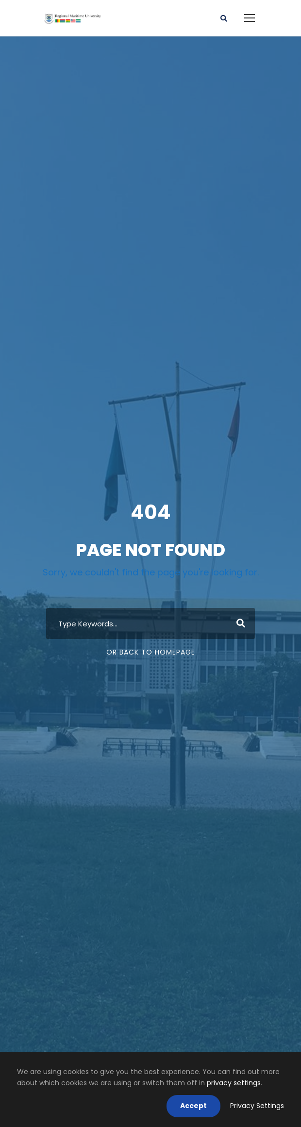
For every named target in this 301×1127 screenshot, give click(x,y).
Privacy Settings (257, 1105)
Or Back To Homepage (150, 652)
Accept (193, 1105)
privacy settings (234, 1083)
